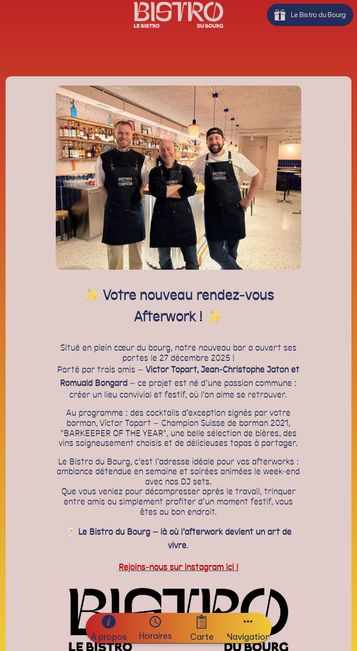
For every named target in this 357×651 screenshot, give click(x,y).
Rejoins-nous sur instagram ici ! (178, 568)
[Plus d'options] (248, 628)
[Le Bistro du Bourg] (310, 15)
